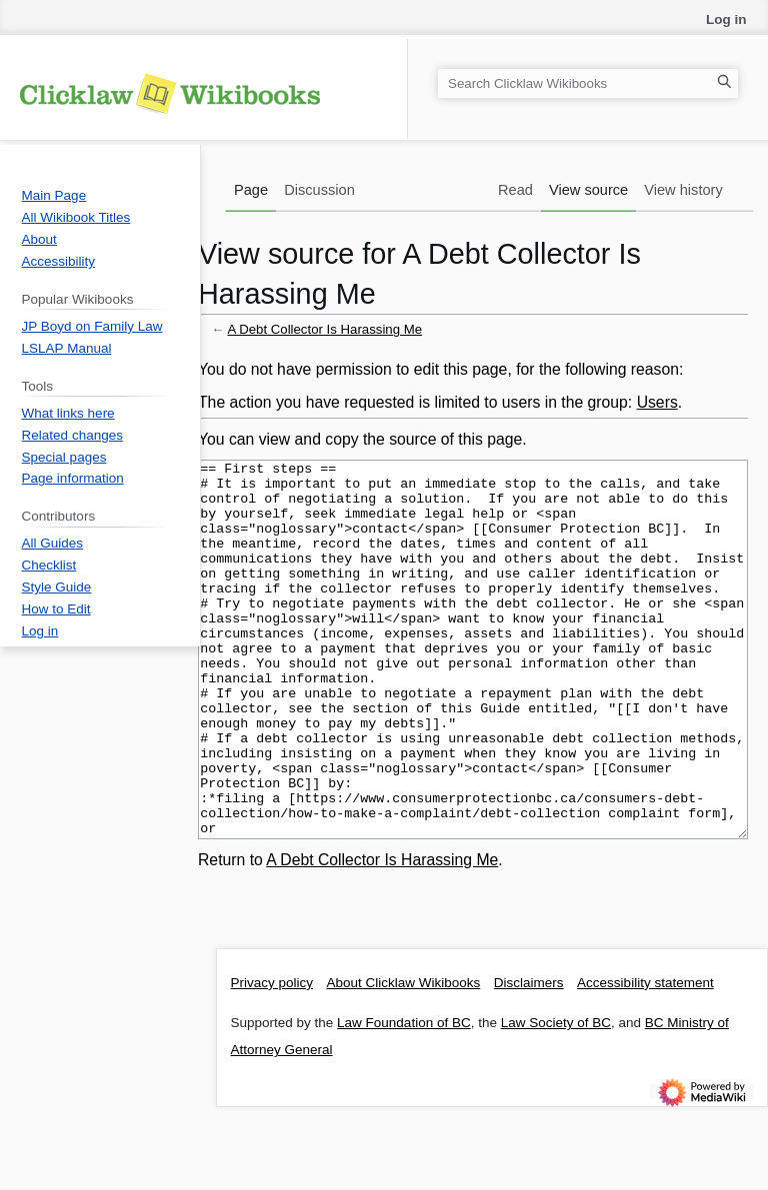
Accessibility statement (645, 1057)
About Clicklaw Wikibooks (404, 1057)
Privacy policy (272, 1057)
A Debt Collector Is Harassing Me (324, 329)
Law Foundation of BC (404, 1097)
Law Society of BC (556, 1097)
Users (657, 402)
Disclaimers (529, 1057)
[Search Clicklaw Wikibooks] (588, 83)
